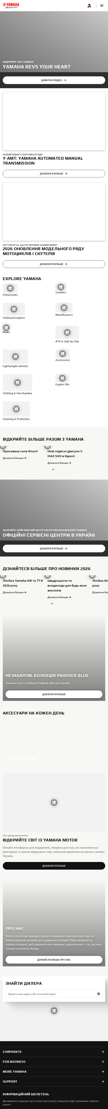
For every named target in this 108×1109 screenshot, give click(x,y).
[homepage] (11, 5)
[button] (101, 5)
